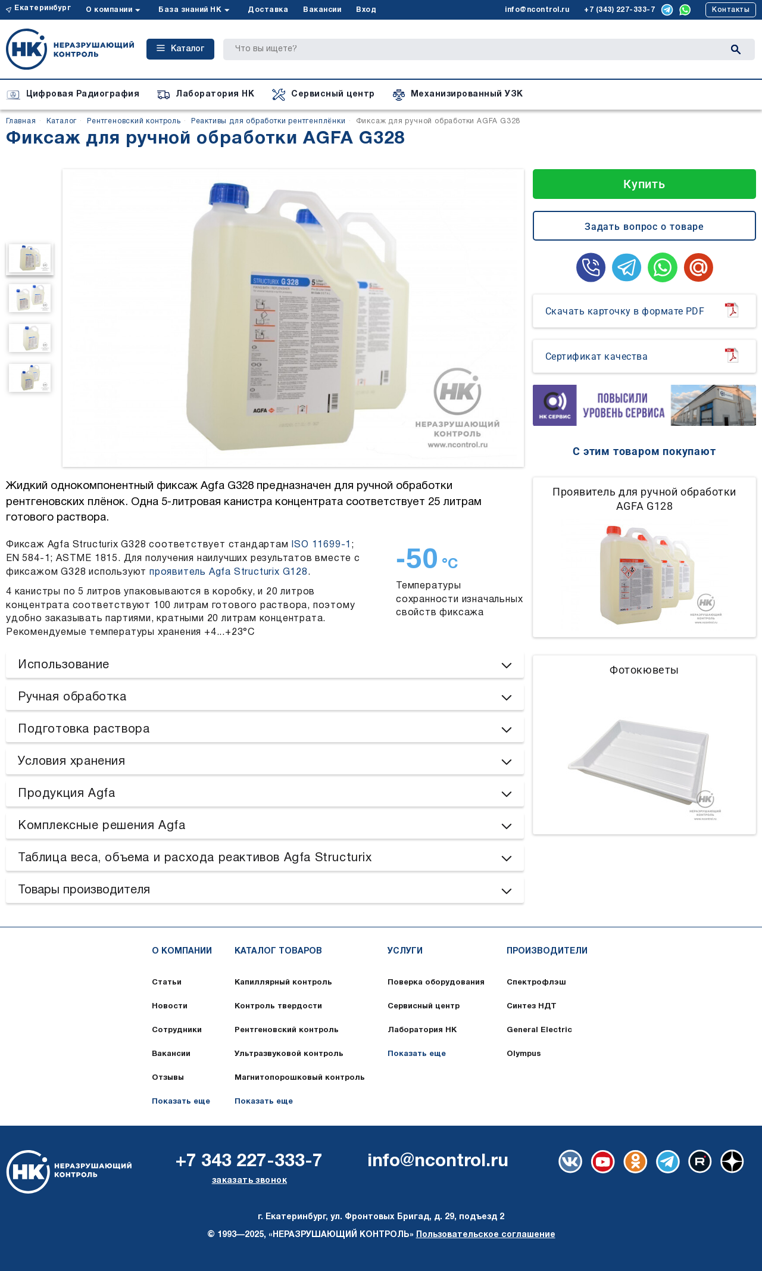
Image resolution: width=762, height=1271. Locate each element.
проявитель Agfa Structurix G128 (228, 572)
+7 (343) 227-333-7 (619, 10)
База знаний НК (189, 10)
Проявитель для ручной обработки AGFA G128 (644, 498)
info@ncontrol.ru (537, 10)
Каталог (180, 49)
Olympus (524, 1054)
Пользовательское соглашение (485, 1235)
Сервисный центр (424, 1006)
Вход (366, 10)
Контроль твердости (278, 1006)
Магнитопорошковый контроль (300, 1078)
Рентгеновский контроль (287, 1030)
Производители (547, 951)
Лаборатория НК (422, 1030)
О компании (109, 10)
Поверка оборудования (436, 982)
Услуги (405, 951)
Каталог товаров (278, 951)
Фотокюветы (644, 669)
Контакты (730, 10)
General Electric (539, 1030)
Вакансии (322, 10)
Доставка (268, 10)
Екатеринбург (42, 8)
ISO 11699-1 (321, 545)
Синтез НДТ (532, 1006)
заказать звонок (249, 1181)
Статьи (167, 982)
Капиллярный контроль (283, 982)
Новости (170, 1006)
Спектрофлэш (536, 982)
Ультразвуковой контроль (289, 1054)
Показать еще (181, 1101)
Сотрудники (177, 1030)
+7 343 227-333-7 (249, 1162)
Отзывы (168, 1078)
